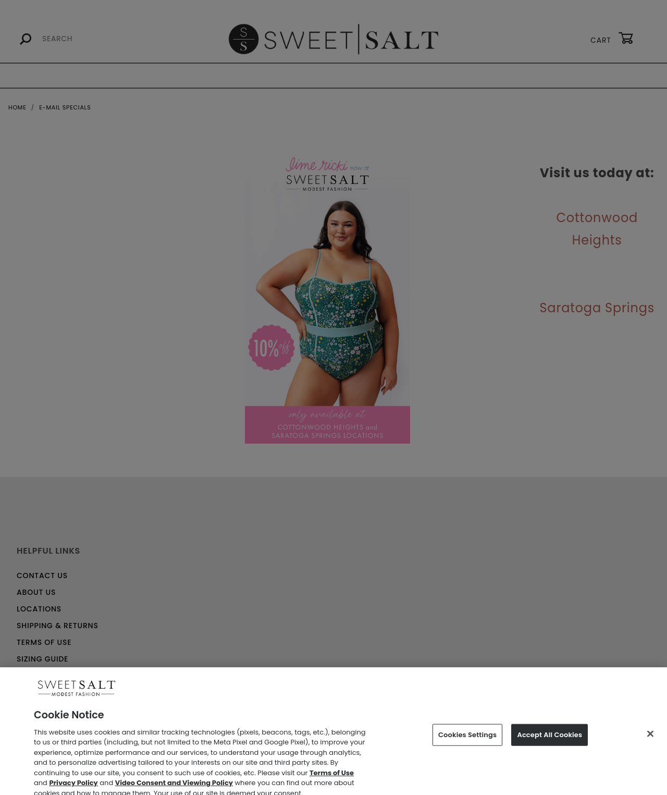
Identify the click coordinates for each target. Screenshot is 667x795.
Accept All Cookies (549, 740)
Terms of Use (332, 779)
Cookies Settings (467, 740)
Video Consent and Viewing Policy (174, 789)
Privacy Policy (73, 789)
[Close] (650, 739)
